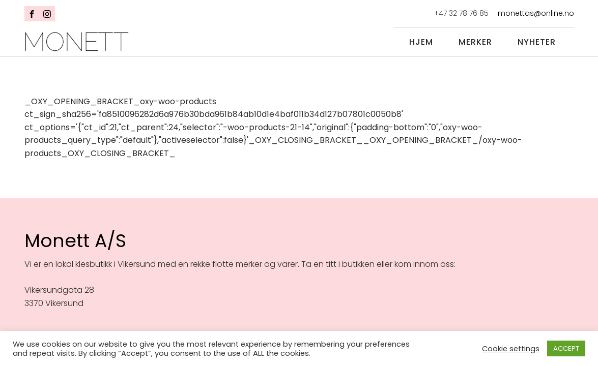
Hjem (421, 42)
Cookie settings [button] (510, 348)
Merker (475, 42)
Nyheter (537, 42)
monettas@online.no (536, 13)
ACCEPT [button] (566, 348)
